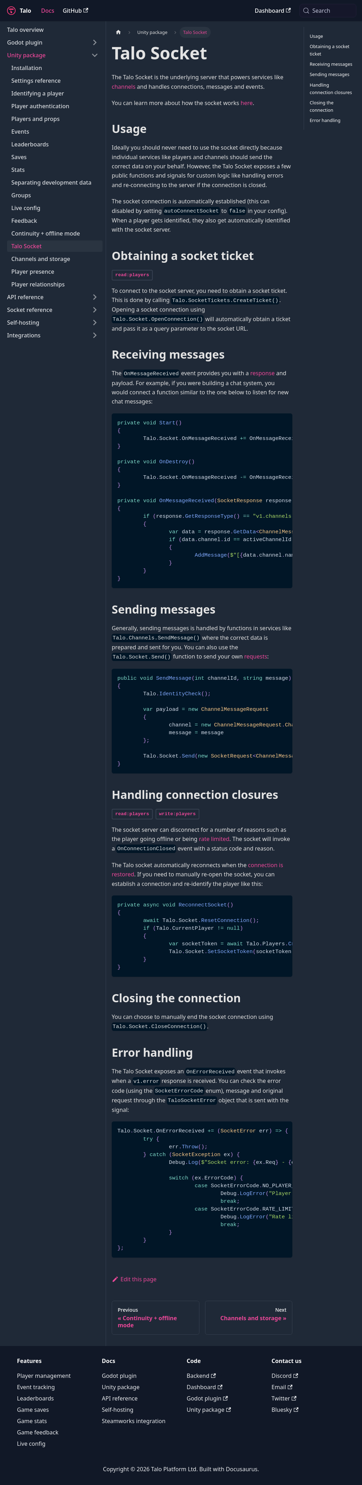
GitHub (75, 10)
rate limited (214, 839)
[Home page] (118, 32)
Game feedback (37, 1432)
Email (282, 1387)
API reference (120, 1398)
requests (255, 656)
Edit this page (134, 1279)
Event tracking (36, 1387)
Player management (44, 1376)
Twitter (284, 1398)
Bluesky (285, 1410)
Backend (201, 1376)
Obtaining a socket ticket (329, 50)
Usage (316, 36)
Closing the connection (321, 106)
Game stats (32, 1421)
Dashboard (273, 10)
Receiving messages (331, 64)
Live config (31, 1444)
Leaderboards (35, 1398)
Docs (47, 10)
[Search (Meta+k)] (327, 10)
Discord (285, 1376)
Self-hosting (117, 1410)
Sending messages (329, 74)
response (262, 373)
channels (123, 87)
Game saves (33, 1410)
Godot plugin (119, 1376)
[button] (53, 42)
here (247, 103)
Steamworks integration (133, 1421)
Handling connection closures (331, 88)
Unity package (121, 1387)
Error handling (325, 120)
